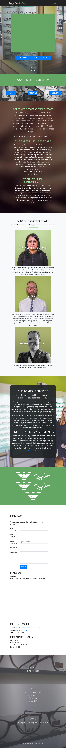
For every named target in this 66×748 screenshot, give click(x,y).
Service (11, 93)
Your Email (12, 536)
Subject (13, 547)
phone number (13, 542)
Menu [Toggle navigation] (54, 3)
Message (14, 552)
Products (55, 93)
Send (23, 567)
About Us (33, 93)
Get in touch (21, 58)
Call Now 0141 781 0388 (40, 58)
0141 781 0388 (33, 450)
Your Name (13, 529)
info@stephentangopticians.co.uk (28, 628)
